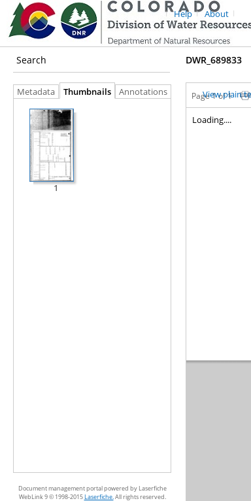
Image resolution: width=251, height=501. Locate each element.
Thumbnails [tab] (87, 91)
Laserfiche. (99, 496)
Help (183, 14)
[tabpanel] (92, 285)
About (217, 14)
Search (31, 60)
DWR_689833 (214, 60)
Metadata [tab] (33, 91)
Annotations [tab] (146, 91)
